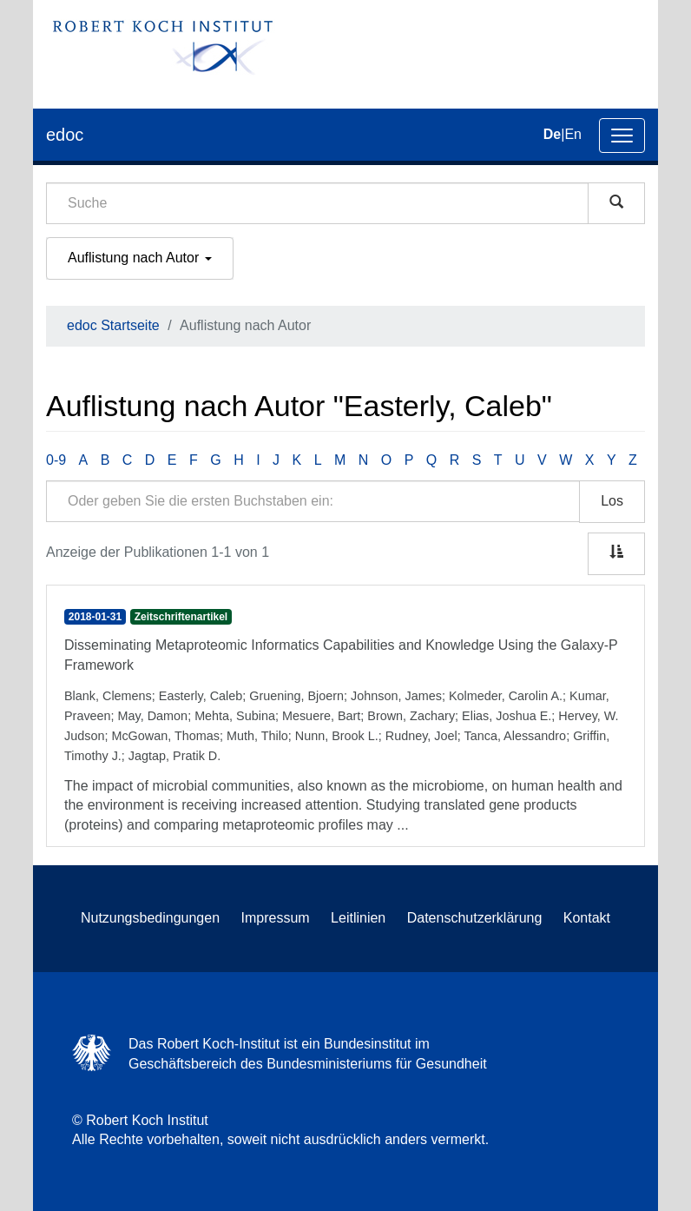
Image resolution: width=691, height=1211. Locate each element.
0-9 (56, 460)
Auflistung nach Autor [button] (140, 257)
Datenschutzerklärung (475, 917)
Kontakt (586, 917)
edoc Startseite (113, 325)
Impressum (275, 917)
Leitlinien (358, 917)
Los (612, 500)
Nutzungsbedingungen (150, 917)
